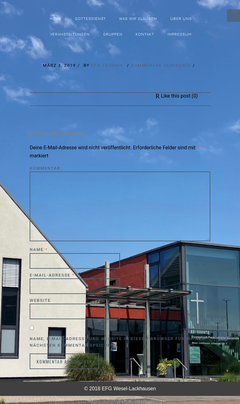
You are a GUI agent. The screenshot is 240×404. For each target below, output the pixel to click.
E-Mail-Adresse (52, 275)
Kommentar (47, 168)
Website (40, 300)
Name (39, 249)
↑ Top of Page (216, 382)
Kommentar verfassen (161, 65)
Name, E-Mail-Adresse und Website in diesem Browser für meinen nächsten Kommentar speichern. (117, 342)
